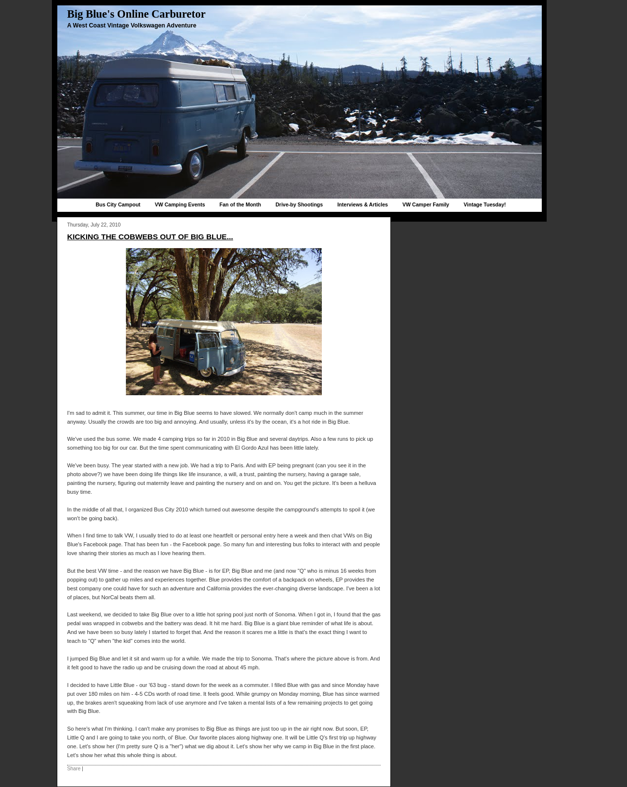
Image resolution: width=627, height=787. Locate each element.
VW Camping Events (180, 204)
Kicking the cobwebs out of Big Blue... (150, 236)
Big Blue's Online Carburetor (136, 14)
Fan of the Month (240, 204)
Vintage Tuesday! (484, 204)
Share (73, 768)
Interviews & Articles (363, 204)
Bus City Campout (118, 204)
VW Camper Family (425, 204)
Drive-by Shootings (299, 204)
